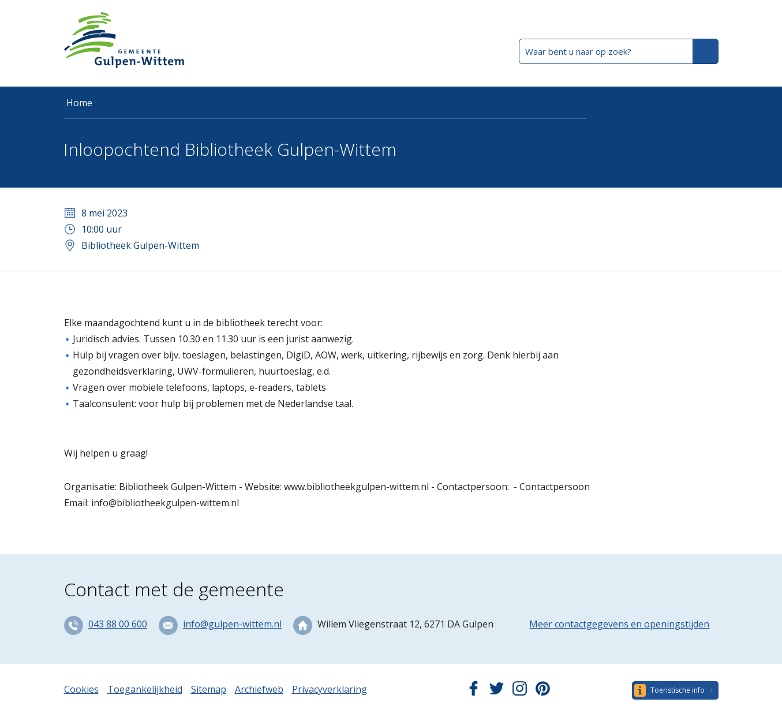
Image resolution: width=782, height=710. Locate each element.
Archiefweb (259, 689)
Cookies (81, 689)
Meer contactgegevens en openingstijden (619, 624)
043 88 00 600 (117, 624)
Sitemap (208, 689)
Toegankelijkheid (144, 689)
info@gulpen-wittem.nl (232, 624)
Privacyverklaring (329, 689)
